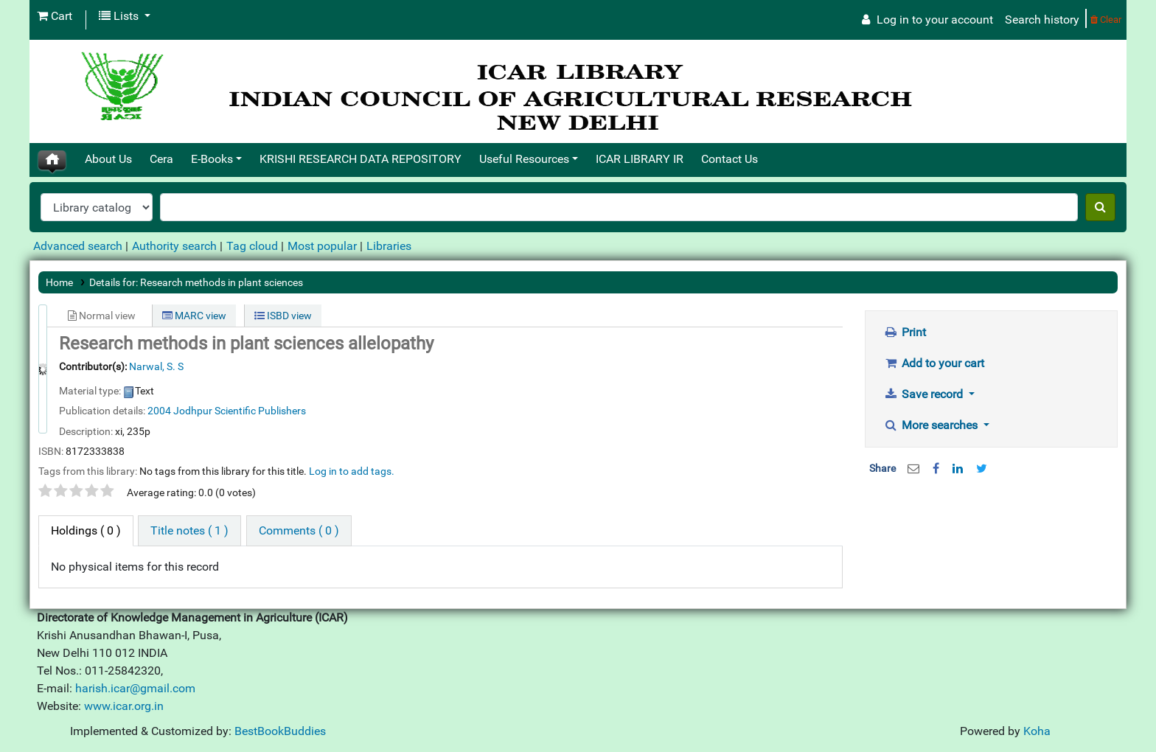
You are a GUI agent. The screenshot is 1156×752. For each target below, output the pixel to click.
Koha (1037, 731)
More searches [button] (932, 425)
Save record (925, 394)
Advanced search (77, 246)
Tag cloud (252, 246)
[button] (54, 16)
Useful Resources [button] (524, 159)
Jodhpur (194, 411)
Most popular (322, 246)
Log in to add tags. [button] (351, 471)
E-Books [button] (212, 159)
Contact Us (729, 159)
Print (905, 332)
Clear (1105, 19)
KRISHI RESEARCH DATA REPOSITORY (361, 159)
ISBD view (283, 315)
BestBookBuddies (280, 731)
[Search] (1100, 207)
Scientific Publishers (260, 411)
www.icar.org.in (124, 706)
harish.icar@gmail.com (135, 688)
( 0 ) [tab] (86, 530)
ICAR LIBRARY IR (639, 159)
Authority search (174, 246)
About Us (108, 159)
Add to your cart (934, 363)
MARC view (194, 315)
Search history (1042, 20)
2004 (159, 411)
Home (59, 282)
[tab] (189, 530)
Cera (161, 159)
